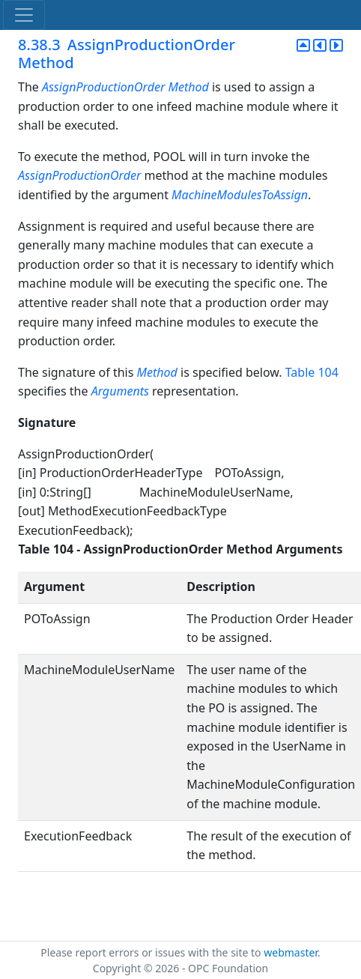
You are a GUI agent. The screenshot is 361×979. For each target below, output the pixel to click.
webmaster (291, 952)
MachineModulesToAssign (240, 195)
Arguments (120, 391)
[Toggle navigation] (24, 15)
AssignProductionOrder (103, 87)
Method (188, 87)
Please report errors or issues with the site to (152, 952)
